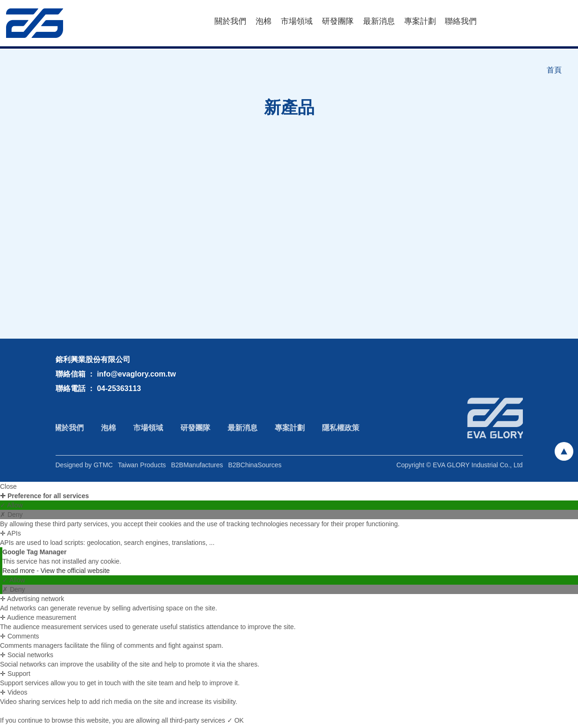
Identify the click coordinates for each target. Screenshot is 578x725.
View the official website (75, 570)
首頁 (554, 70)
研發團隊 (338, 21)
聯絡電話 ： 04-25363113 (98, 388)
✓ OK (235, 720)
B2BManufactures (197, 468)
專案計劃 (420, 21)
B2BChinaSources (254, 468)
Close (8, 486)
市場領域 (297, 21)
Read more (19, 570)
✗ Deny (11, 514)
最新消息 (379, 21)
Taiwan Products (142, 468)
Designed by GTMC (84, 468)
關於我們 (230, 21)
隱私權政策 (337, 428)
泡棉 (263, 21)
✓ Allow (11, 505)
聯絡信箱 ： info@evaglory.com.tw (116, 374)
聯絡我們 (461, 21)
